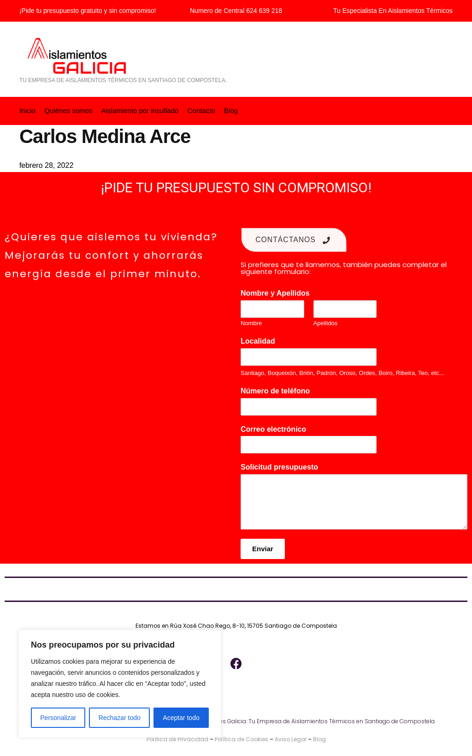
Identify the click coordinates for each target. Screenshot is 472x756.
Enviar (262, 548)
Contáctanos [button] (293, 240)
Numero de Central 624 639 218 (236, 10)
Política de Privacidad (177, 739)
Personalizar (58, 717)
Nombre (251, 322)
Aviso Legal (291, 739)
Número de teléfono (278, 390)
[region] (119, 684)
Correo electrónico (276, 429)
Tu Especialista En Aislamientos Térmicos (393, 10)
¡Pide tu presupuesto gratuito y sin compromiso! (87, 10)
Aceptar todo (181, 717)
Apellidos (325, 322)
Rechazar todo (120, 717)
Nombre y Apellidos (277, 293)
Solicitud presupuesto (282, 466)
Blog (319, 739)
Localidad (260, 341)
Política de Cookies (241, 739)
